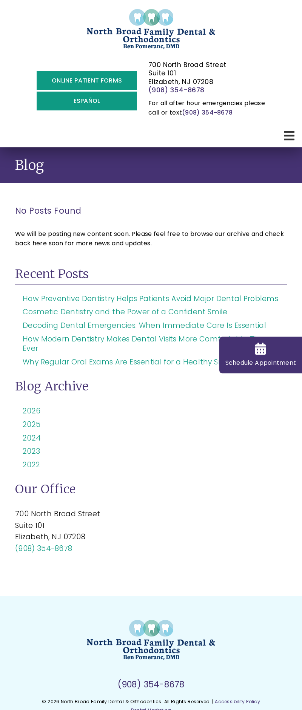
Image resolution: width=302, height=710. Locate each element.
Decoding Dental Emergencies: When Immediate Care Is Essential (144, 325)
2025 (31, 424)
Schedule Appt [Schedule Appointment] (260, 355)
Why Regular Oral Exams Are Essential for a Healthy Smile (128, 362)
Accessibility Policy (237, 701)
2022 (31, 465)
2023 (31, 451)
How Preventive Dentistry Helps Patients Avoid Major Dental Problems (150, 299)
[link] (151, 32)
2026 (31, 411)
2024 (32, 438)
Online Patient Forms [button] (87, 80)
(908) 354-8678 (176, 90)
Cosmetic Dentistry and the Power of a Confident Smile (125, 312)
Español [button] (87, 100)
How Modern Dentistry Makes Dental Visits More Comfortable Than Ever (146, 344)
